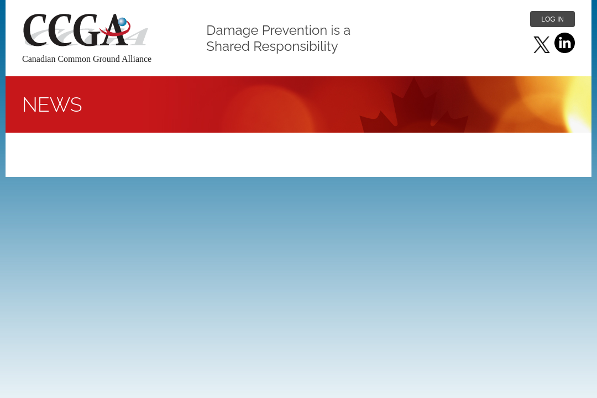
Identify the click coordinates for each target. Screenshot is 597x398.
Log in (552, 19)
